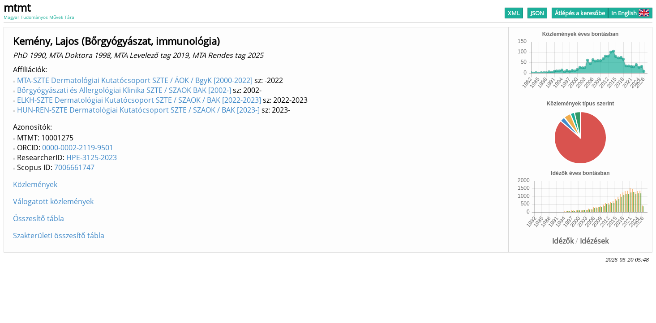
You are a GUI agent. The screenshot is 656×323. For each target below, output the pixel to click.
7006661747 (74, 167)
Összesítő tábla (38, 218)
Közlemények (35, 184)
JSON (537, 13)
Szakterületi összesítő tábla (58, 235)
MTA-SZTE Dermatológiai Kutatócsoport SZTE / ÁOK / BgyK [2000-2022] (135, 80)
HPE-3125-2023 (91, 157)
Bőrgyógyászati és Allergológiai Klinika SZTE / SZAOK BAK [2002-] (124, 90)
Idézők (563, 241)
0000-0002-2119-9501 (77, 148)
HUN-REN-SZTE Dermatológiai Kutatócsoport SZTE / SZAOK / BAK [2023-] (138, 110)
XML (514, 13)
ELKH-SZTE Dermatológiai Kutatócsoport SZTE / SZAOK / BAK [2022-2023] (139, 100)
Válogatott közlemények (53, 201)
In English (630, 13)
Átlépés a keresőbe (580, 13)
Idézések (594, 241)
